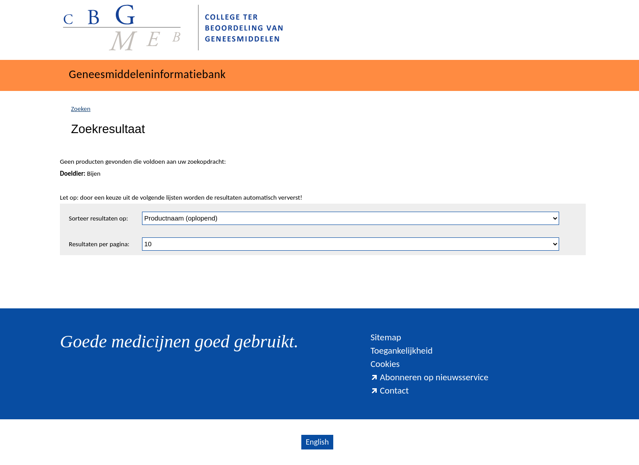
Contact (390, 390)
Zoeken (81, 109)
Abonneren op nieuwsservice (430, 377)
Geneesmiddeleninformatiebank (147, 74)
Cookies (385, 364)
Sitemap (386, 337)
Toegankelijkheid (402, 350)
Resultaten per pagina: (99, 244)
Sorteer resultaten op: (98, 218)
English (317, 442)
